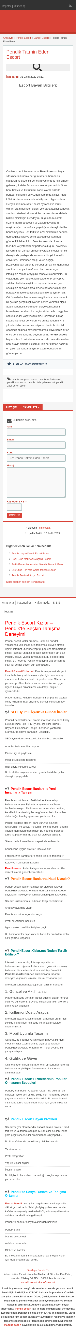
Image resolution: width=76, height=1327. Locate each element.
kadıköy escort (47, 1282)
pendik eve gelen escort (24, 379)
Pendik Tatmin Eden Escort (27, 54)
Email (10, 439)
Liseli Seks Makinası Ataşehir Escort (31, 559)
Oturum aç (19, 6)
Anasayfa (8, 37)
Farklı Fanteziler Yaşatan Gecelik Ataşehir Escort (38, 564)
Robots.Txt (43, 1270)
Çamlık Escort (41, 37)
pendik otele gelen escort (41, 382)
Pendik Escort (23, 37)
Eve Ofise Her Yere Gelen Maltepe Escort (34, 570)
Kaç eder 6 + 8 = (17, 501)
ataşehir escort (29, 1282)
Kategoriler (24, 602)
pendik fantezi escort (50, 379)
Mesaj (10, 465)
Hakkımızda (41, 602)
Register (6, 6)
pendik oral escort (17, 382)
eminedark (44, 527)
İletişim (8, 611)
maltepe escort (12, 1325)
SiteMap (31, 1270)
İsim (9, 426)
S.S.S (56, 602)
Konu (10, 452)
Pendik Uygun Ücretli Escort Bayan (30, 553)
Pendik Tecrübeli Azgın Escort (28, 575)
